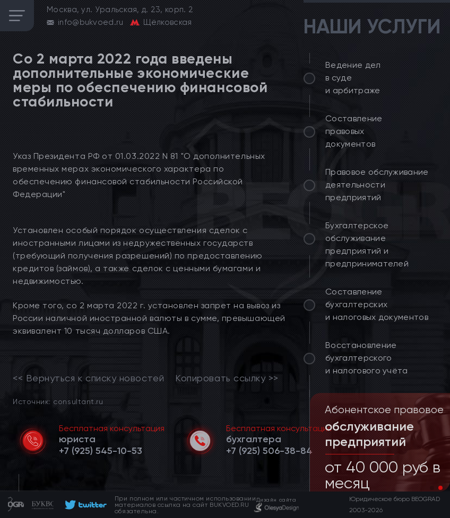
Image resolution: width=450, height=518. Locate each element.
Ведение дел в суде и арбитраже (353, 77)
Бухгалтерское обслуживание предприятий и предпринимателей (367, 244)
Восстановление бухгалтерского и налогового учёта (366, 358)
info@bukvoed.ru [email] (91, 22)
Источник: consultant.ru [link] (58, 401)
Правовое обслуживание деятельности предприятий (377, 184)
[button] (432, 488)
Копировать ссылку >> (227, 378)
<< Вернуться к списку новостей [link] (88, 378)
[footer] (84, 505)
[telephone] (100, 451)
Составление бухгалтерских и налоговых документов (376, 304)
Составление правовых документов (354, 131)
